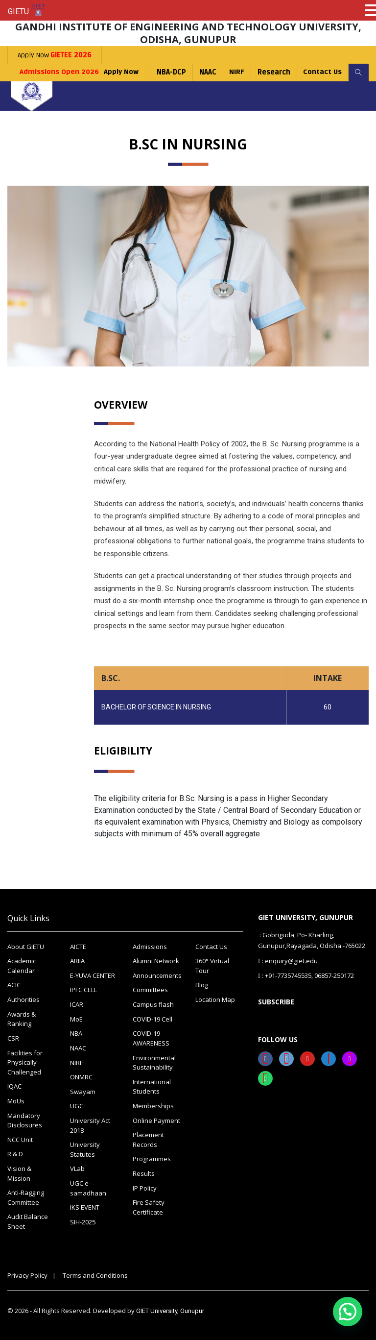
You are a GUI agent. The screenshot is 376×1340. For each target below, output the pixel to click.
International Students (152, 1086)
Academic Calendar (21, 965)
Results (144, 1172)
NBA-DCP (170, 72)
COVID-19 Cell (152, 1018)
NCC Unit (20, 1138)
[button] (347, 1311)
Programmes (152, 1158)
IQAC (14, 1085)
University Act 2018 (90, 1125)
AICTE (78, 946)
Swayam (82, 1091)
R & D (15, 1153)
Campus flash (153, 1004)
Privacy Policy (27, 1273)
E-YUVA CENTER (92, 975)
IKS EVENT (84, 1206)
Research (273, 72)
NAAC (206, 72)
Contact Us (322, 72)
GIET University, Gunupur (170, 1310)
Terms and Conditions (95, 1273)
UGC (76, 1105)
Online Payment (156, 1119)
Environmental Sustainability (154, 1062)
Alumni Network (156, 960)
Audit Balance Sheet (27, 1220)
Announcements (157, 975)
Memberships (153, 1105)
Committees (150, 989)
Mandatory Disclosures (24, 1119)
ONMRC (81, 1076)
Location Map (215, 999)
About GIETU (25, 946)
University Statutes (85, 1149)
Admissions (150, 946)
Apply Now (55, 55)
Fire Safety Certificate (148, 1206)
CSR (13, 1037)
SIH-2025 (82, 1221)
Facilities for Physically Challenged (25, 1062)
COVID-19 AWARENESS (151, 1038)
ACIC (14, 984)
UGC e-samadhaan (88, 1187)
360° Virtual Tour (212, 965)
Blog (201, 984)
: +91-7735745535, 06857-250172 (306, 975)
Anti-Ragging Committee (25, 1196)
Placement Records (148, 1139)
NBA (76, 1033)
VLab (77, 1168)
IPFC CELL (83, 989)
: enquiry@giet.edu (288, 960)
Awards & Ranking (21, 1018)
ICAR (76, 1004)
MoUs (15, 1100)
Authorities (23, 999)
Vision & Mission (19, 1172)
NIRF (235, 72)
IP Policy (145, 1187)
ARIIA (77, 960)
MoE (76, 1018)
